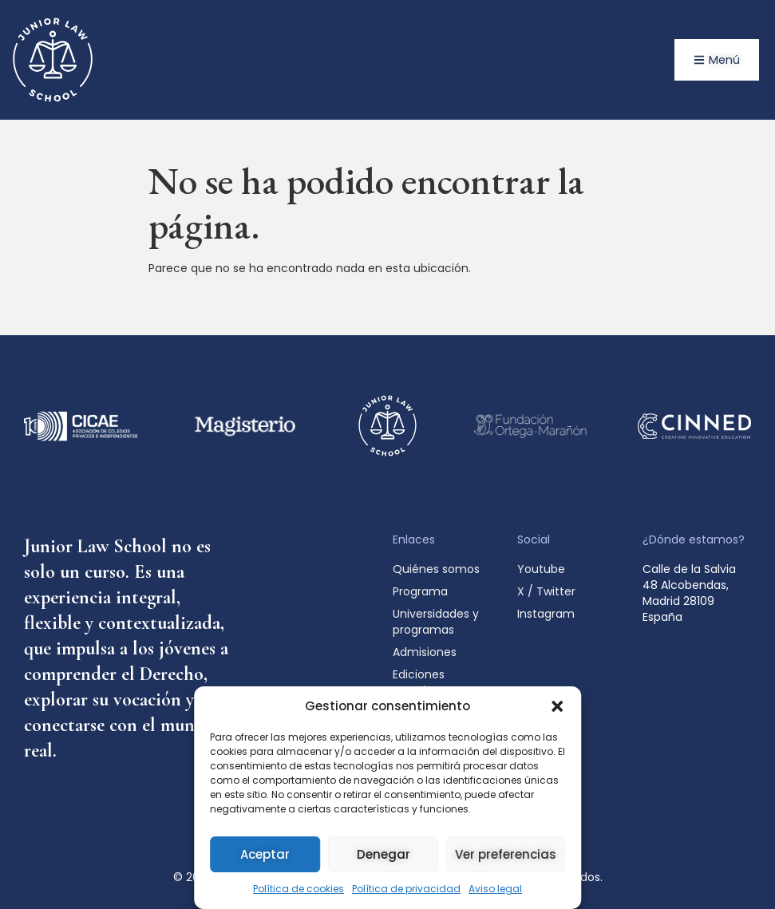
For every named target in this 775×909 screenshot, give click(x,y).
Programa (420, 591)
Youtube (541, 569)
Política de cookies (298, 888)
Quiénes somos (436, 569)
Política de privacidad (406, 888)
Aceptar (265, 854)
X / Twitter (546, 591)
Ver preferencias (505, 854)
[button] (557, 706)
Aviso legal (495, 888)
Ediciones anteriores (421, 682)
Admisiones (429, 652)
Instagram (546, 614)
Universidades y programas (436, 622)
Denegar (383, 854)
